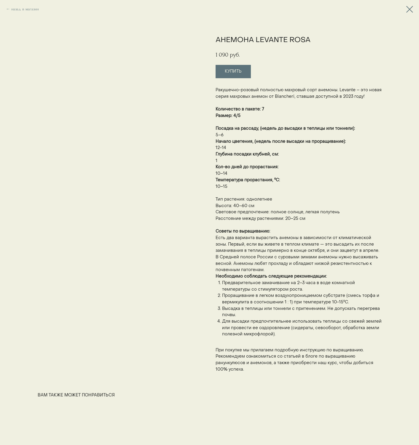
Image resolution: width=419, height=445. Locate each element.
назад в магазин (25, 9)
